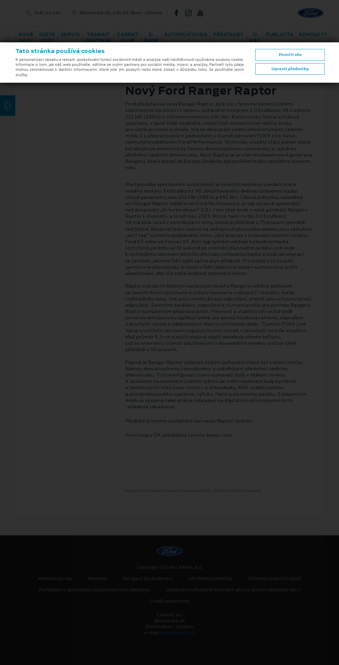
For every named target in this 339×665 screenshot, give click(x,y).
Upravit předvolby (290, 68)
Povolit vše (290, 54)
